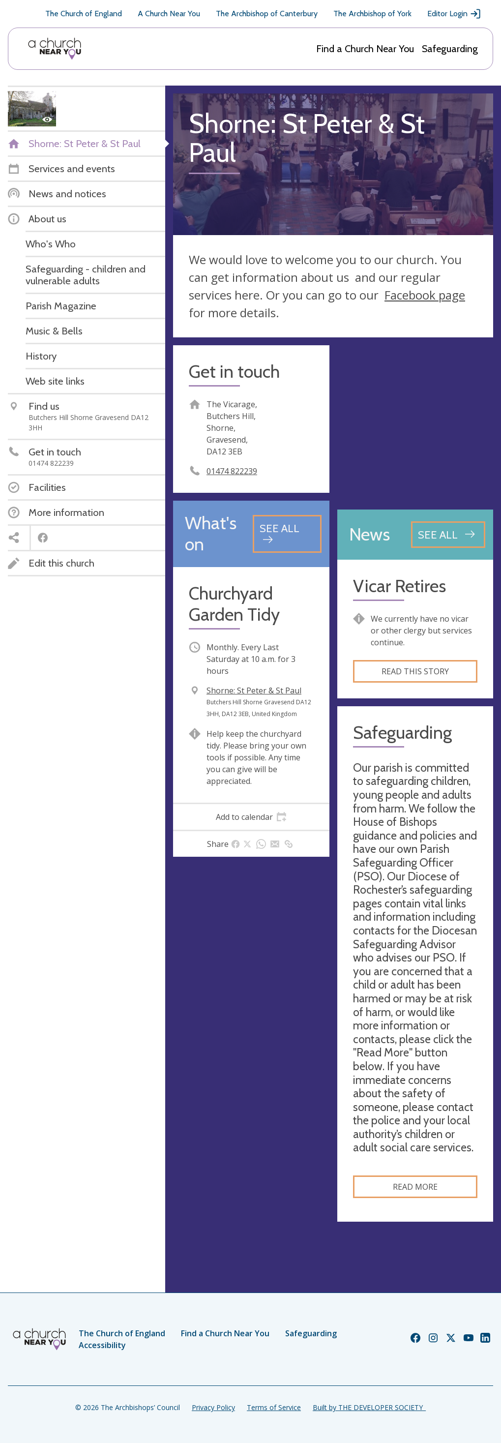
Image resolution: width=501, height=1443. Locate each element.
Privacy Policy (213, 1407)
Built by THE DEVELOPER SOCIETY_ (369, 1407)
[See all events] (287, 534)
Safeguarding (450, 49)
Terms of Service (274, 1407)
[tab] (251, 817)
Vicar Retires (399, 586)
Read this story (415, 671)
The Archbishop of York (372, 13)
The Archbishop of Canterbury (267, 13)
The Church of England (83, 13)
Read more (415, 1186)
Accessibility (102, 1345)
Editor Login (454, 14)
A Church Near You (169, 13)
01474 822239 (231, 471)
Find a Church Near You (365, 49)
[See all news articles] (448, 534)
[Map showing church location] (415, 423)
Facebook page (424, 295)
